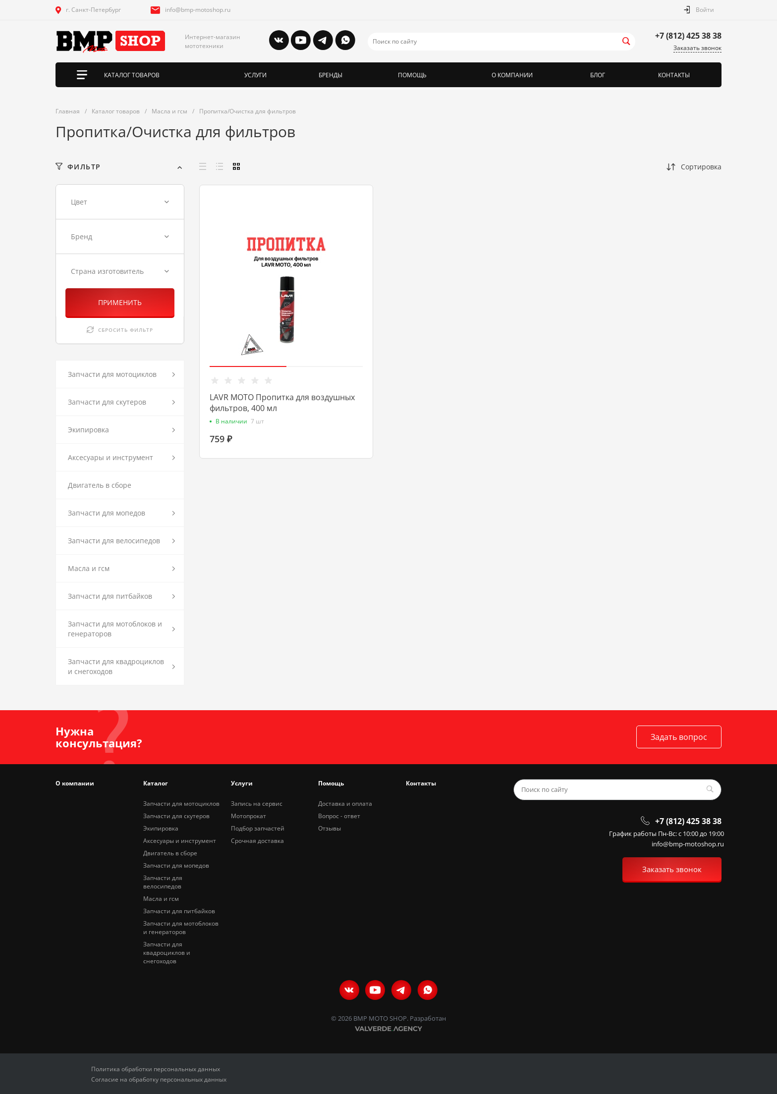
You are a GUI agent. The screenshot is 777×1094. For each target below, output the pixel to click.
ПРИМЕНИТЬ (120, 302)
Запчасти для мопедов (176, 865)
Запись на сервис (256, 803)
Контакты (421, 783)
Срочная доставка (257, 840)
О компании (75, 783)
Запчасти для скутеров (176, 816)
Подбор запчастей (257, 828)
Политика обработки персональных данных (155, 1069)
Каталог (155, 783)
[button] (248, 366)
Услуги (242, 783)
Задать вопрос (679, 736)
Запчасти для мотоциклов (181, 803)
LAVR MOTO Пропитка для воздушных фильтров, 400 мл (282, 403)
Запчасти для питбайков (179, 911)
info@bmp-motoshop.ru (197, 9)
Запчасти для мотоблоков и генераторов (181, 927)
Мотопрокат (248, 816)
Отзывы (329, 828)
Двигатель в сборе (170, 853)
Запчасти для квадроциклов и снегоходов (166, 952)
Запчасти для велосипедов (162, 882)
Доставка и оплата (345, 803)
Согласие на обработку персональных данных (158, 1079)
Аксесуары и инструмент (179, 840)
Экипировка (160, 828)
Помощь (331, 783)
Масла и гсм (161, 898)
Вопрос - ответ (339, 816)
